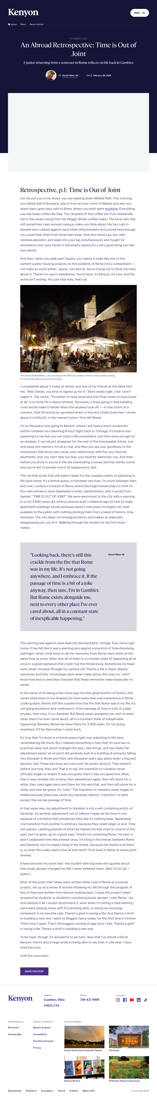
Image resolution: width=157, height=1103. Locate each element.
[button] (139, 13)
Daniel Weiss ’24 (70, 75)
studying (111, 208)
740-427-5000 (89, 1000)
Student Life (78, 38)
